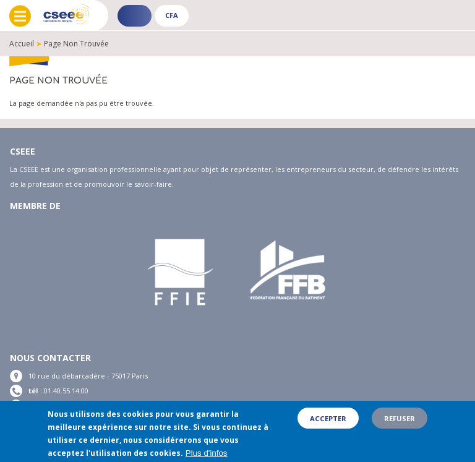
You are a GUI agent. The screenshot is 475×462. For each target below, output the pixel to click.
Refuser (399, 424)
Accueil (21, 43)
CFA (171, 15)
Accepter (328, 424)
